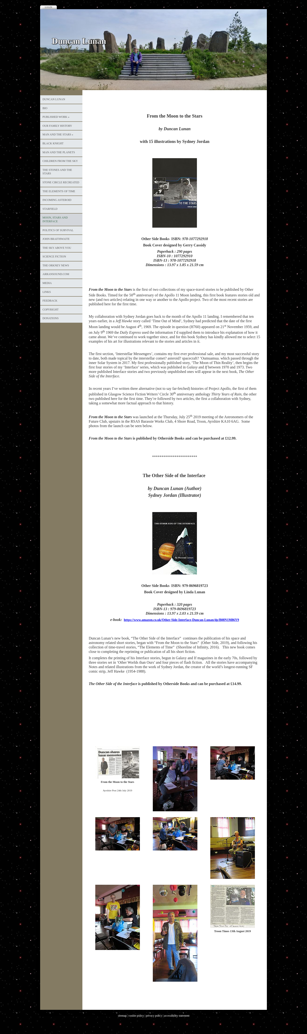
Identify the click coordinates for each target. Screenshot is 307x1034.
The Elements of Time (58, 191)
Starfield (50, 209)
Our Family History (57, 125)
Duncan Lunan (53, 99)
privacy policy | (155, 1015)
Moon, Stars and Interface (55, 219)
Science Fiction (54, 256)
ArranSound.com (55, 274)
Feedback (49, 300)
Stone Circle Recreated (60, 182)
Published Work (55, 117)
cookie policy (136, 1015)
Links (46, 292)
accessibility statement (176, 1015)
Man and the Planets (58, 152)
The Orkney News (55, 265)
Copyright (50, 309)
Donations (50, 318)
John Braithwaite (56, 239)
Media (47, 283)
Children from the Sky (60, 161)
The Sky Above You (56, 247)
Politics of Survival (57, 230)
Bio (44, 108)
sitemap (122, 1015)
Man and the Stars (57, 134)
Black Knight (53, 143)
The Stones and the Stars (57, 171)
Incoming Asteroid (56, 200)
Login (48, 7)
